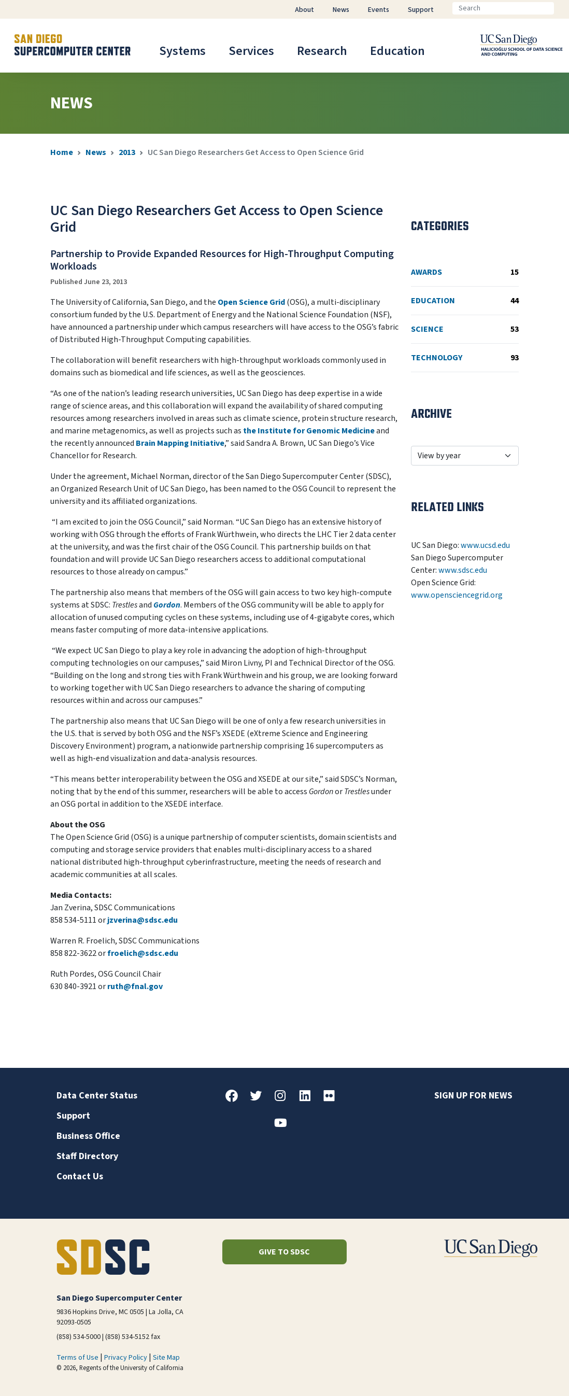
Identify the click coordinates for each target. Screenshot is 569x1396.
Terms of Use (77, 1357)
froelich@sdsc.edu (142, 953)
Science (465, 329)
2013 (127, 152)
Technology (465, 357)
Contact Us (79, 1176)
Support (73, 1115)
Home (61, 152)
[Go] (562, 8)
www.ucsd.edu (485, 545)
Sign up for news (473, 1095)
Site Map (166, 1357)
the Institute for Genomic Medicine (309, 430)
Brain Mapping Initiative (180, 443)
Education (397, 51)
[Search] (503, 8)
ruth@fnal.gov (135, 986)
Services (251, 51)
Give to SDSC (284, 1252)
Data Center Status (96, 1095)
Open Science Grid (251, 302)
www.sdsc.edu (462, 570)
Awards (465, 272)
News (96, 152)
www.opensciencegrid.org (457, 595)
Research (322, 51)
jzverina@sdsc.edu (142, 920)
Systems (182, 51)
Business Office (88, 1136)
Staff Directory (87, 1156)
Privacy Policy (125, 1357)
